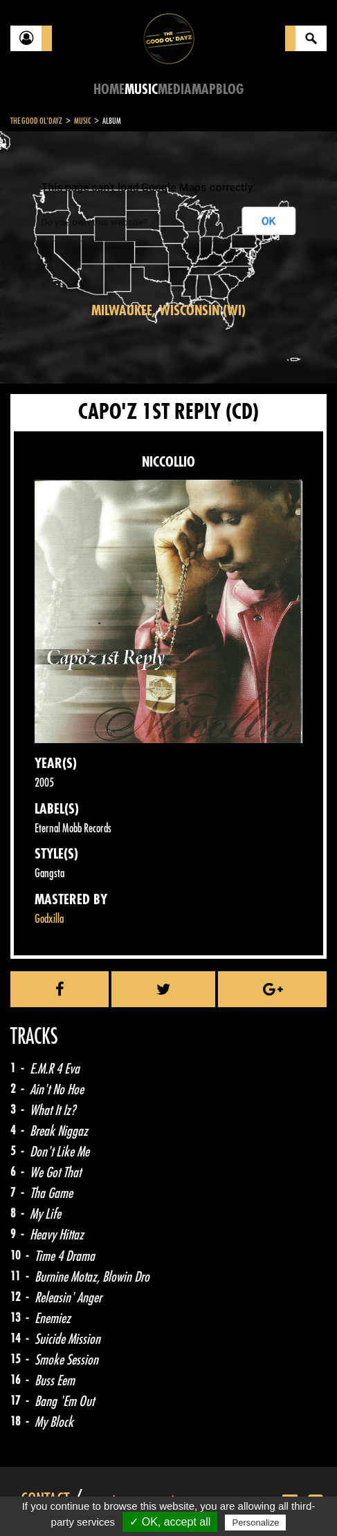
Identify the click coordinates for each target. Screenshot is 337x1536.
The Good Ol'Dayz (36, 121)
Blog (230, 89)
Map (204, 89)
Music (141, 89)
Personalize (255, 1522)
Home (109, 89)
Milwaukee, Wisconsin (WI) (168, 310)
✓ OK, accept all (169, 1522)
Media (175, 89)
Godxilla (49, 919)
